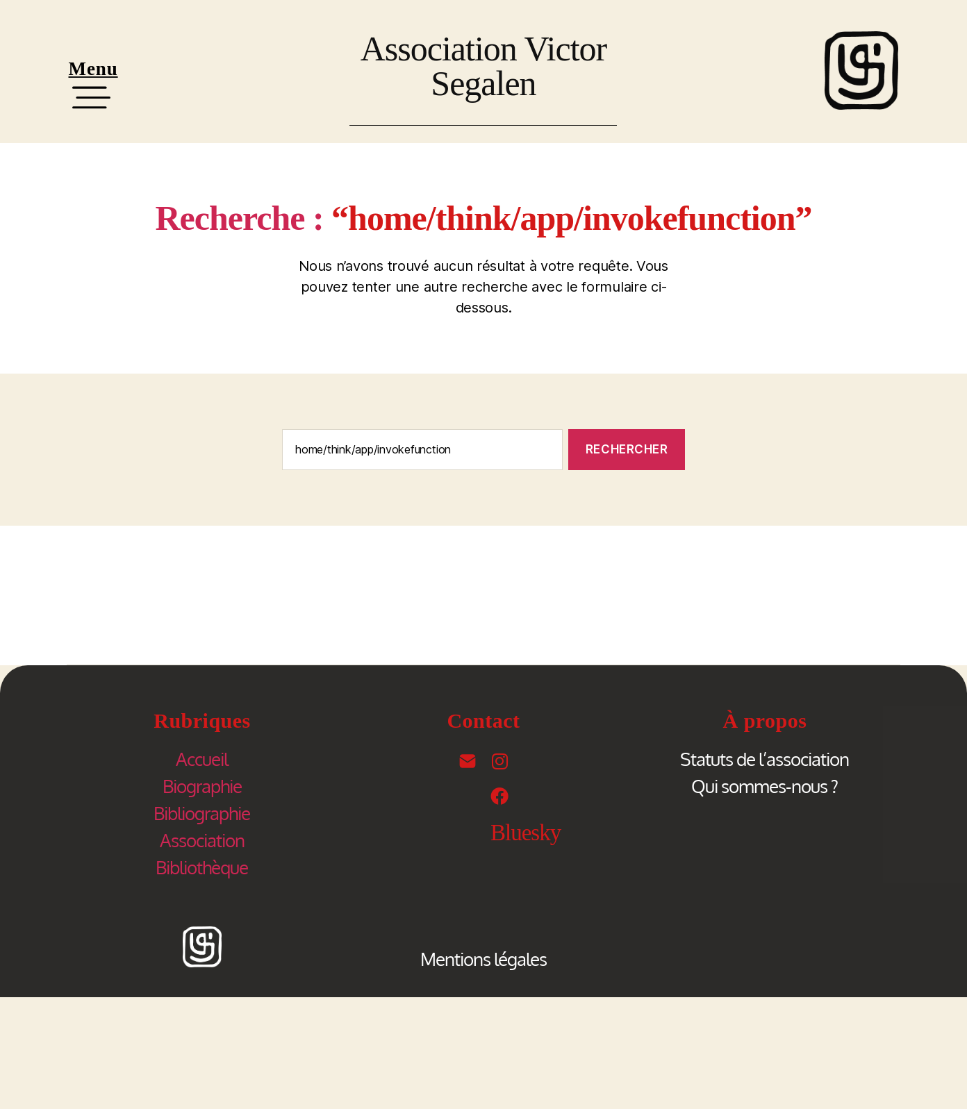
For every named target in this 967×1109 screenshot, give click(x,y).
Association (202, 839)
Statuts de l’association (764, 758)
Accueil (202, 758)
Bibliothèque (202, 867)
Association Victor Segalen (483, 66)
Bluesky (525, 832)
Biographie (202, 785)
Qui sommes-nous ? (764, 785)
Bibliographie (202, 812)
